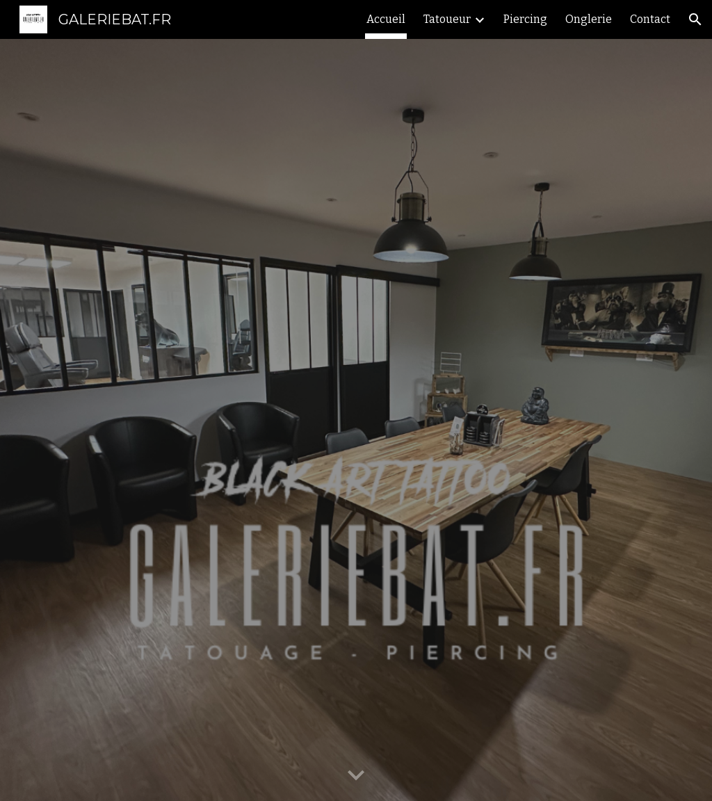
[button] (695, 19)
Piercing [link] (525, 19)
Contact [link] (650, 19)
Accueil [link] (385, 19)
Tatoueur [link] (447, 19)
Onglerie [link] (588, 19)
